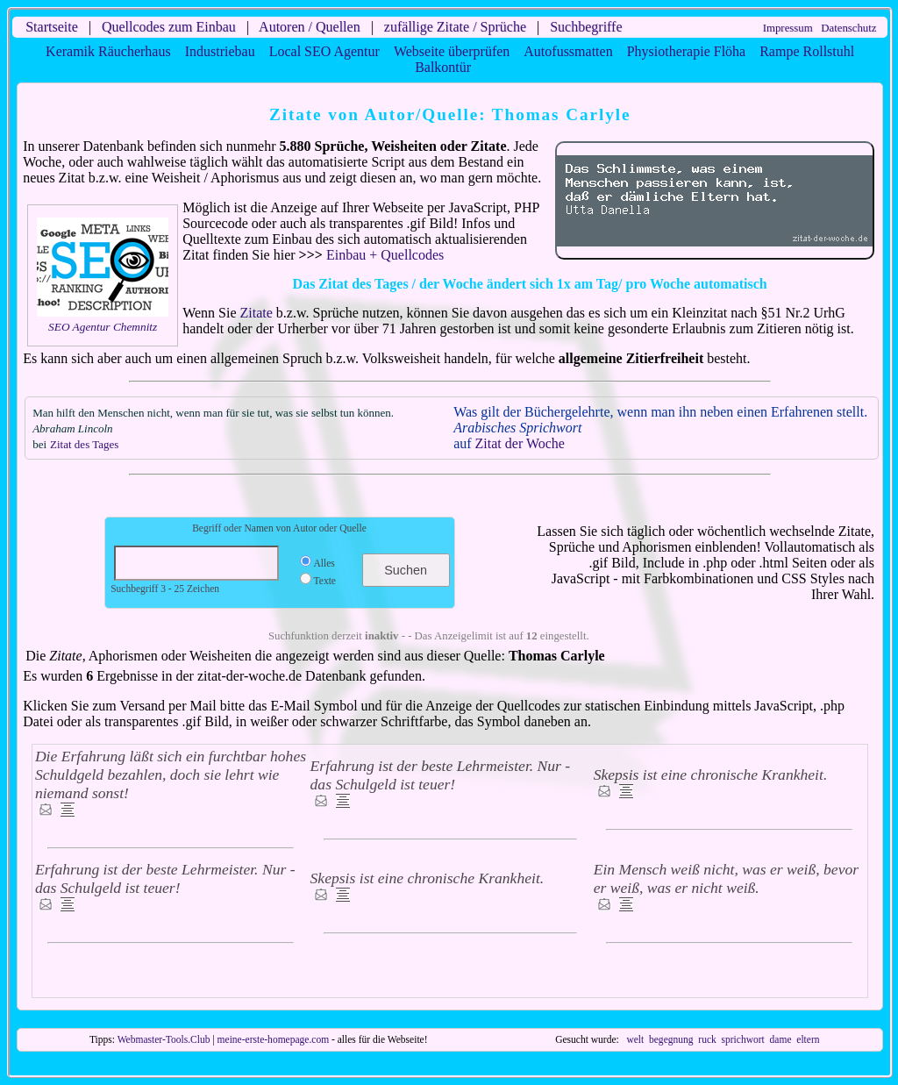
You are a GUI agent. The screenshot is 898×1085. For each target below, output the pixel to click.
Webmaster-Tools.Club (164, 1039)
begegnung (671, 1039)
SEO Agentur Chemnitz (102, 326)
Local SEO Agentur (324, 51)
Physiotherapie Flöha (686, 51)
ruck (707, 1039)
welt (635, 1039)
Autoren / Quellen (309, 26)
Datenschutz (848, 28)
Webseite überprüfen (452, 51)
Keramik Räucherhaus (108, 51)
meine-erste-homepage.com (273, 1039)
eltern (807, 1039)
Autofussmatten (568, 51)
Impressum (788, 28)
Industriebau (220, 51)
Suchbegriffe (586, 26)
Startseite (51, 26)
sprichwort (743, 1039)
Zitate (256, 312)
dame (781, 1039)
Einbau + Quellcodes (385, 254)
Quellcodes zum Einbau (169, 26)
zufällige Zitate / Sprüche (455, 26)
